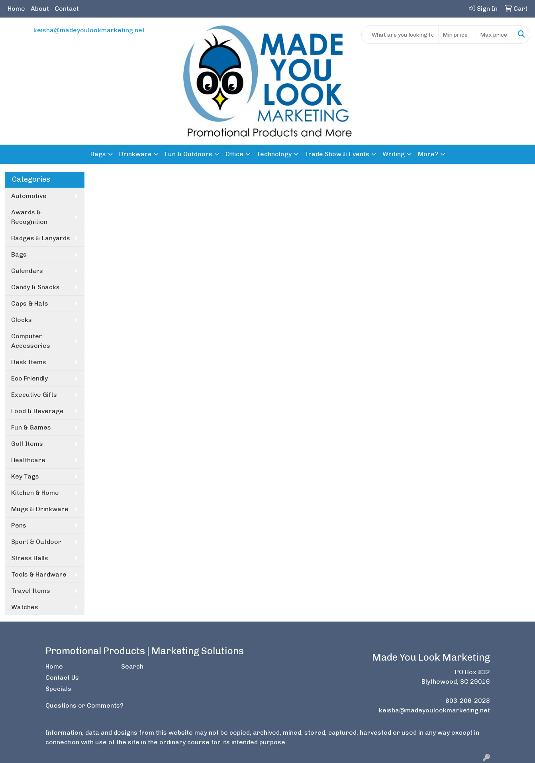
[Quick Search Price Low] (457, 34)
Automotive (29, 196)
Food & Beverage (37, 411)
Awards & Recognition (29, 217)
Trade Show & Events (337, 154)
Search (132, 666)
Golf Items (27, 443)
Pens (18, 525)
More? (428, 154)
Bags (98, 154)
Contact (67, 8)
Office (234, 154)
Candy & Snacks (35, 287)
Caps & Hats (29, 303)
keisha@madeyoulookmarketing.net (89, 30)
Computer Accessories (30, 340)
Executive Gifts (34, 394)
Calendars (27, 271)
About (40, 8)
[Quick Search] (400, 34)
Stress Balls (29, 558)
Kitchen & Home (35, 492)
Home (16, 8)
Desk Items (28, 362)
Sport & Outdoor (36, 541)
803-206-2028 (467, 700)
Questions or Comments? (84, 705)
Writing (393, 154)
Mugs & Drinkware (40, 509)
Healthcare (28, 460)
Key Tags (25, 476)
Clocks (21, 320)
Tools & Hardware (39, 574)
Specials (58, 688)
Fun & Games (31, 427)
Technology (274, 154)
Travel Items (30, 590)
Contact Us (62, 677)
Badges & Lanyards (40, 238)
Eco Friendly (29, 378)
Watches (24, 607)
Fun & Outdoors (188, 154)
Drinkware (135, 154)
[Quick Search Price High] (494, 34)
